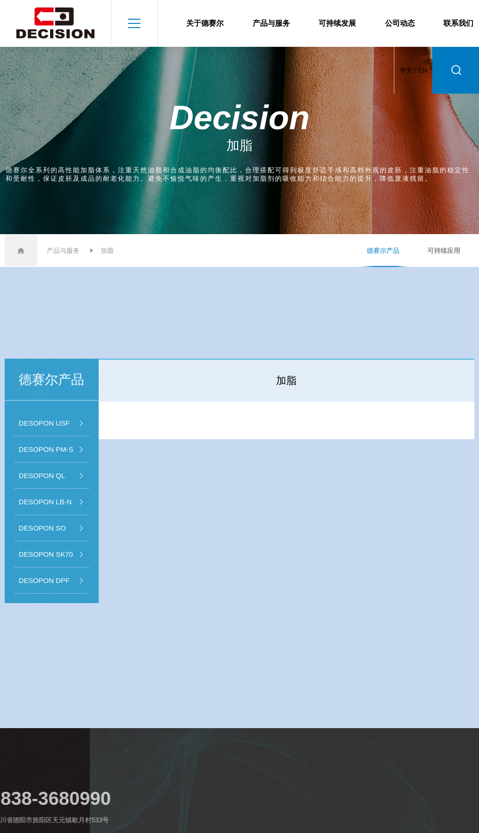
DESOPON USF (52, 423)
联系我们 (458, 23)
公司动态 (400, 23)
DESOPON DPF (52, 581)
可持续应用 (444, 250)
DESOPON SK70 (52, 554)
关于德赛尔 (205, 23)
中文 (406, 70)
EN (422, 70)
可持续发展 (337, 23)
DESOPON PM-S (52, 449)
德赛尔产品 (383, 250)
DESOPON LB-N (52, 502)
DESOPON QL (52, 476)
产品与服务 (271, 23)
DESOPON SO (52, 528)
